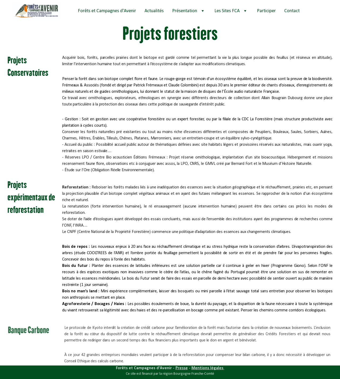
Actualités (154, 11)
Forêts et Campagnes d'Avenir (107, 11)
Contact (292, 11)
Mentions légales (206, 368)
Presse (181, 368)
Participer (266, 11)
